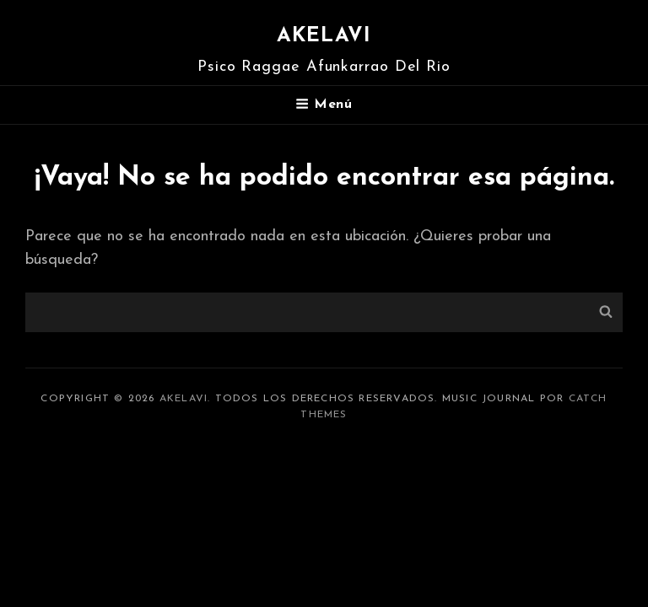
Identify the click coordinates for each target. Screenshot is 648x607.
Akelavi (324, 36)
